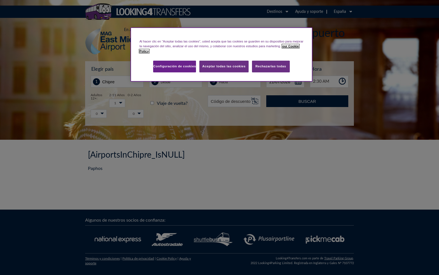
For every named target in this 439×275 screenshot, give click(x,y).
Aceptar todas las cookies (224, 66)
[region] (221, 54)
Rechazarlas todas (270, 66)
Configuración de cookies (174, 66)
